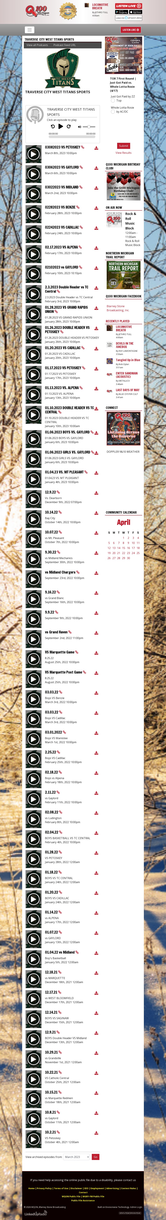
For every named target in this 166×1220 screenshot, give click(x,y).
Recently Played (117, 321)
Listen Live (131, 30)
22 (123, 553)
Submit (123, 146)
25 (138, 553)
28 (118, 558)
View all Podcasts (37, 45)
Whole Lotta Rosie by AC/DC (122, 110)
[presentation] (122, 129)
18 (138, 548)
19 (109, 553)
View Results (124, 153)
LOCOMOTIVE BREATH (100, 6)
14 (118, 548)
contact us (129, 1180)
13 (113, 548)
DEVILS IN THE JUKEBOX (125, 345)
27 (113, 558)
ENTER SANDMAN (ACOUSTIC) (127, 375)
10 (133, 543)
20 (113, 553)
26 (109, 558)
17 (133, 548)
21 (118, 553)
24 (133, 553)
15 (123, 548)
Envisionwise (111, 1207)
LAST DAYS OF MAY (127, 390)
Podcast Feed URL (64, 45)
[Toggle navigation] (29, 29)
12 (109, 548)
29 (123, 558)
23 (128, 553)
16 (128, 548)
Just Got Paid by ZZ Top (123, 99)
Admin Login (136, 1207)
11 (138, 543)
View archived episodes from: (44, 1157)
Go (95, 1157)
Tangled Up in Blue (128, 360)
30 (128, 558)
